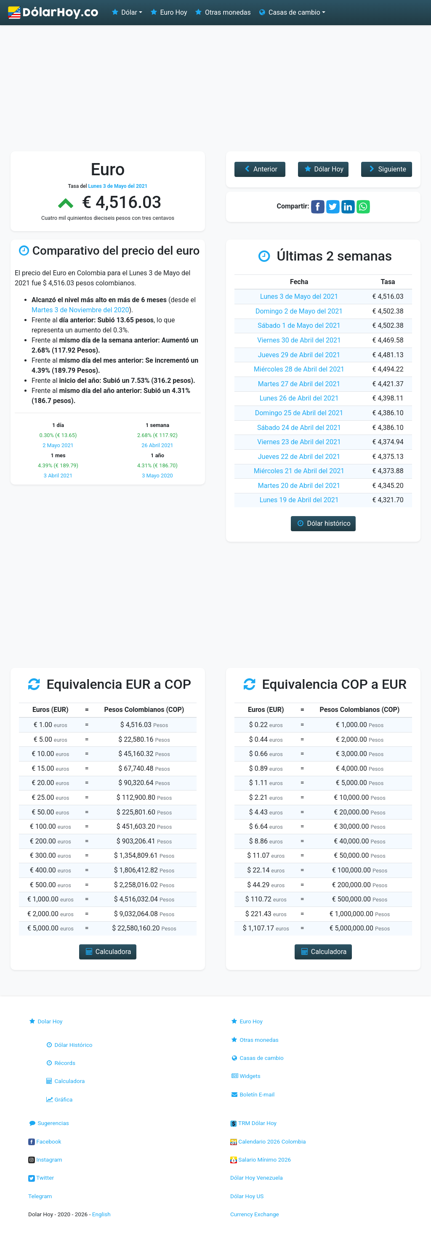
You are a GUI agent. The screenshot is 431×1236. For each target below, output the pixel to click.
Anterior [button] (259, 169)
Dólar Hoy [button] (323, 169)
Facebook (44, 1141)
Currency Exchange (254, 1214)
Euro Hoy (168, 12)
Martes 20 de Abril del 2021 (299, 486)
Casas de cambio (257, 1057)
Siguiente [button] (386, 169)
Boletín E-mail (252, 1094)
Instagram (45, 1159)
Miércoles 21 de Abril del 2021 (299, 471)
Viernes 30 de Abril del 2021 (299, 340)
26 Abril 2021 (157, 445)
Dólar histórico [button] (323, 523)
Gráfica (58, 1099)
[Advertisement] (215, 88)
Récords (60, 1062)
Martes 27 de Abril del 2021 (299, 384)
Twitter (41, 1177)
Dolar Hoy (45, 1021)
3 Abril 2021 (58, 475)
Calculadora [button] (107, 952)
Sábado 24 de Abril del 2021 (299, 428)
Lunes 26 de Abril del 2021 (299, 398)
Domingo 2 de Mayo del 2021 (299, 311)
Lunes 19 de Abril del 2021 (299, 500)
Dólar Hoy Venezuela (256, 1177)
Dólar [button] (123, 12)
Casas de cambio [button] (289, 12)
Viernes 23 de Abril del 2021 (299, 442)
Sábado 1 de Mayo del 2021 (299, 325)
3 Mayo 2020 (157, 475)
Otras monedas (222, 12)
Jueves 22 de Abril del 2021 (299, 457)
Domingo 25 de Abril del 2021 (299, 413)
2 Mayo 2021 (58, 445)
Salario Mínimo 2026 (260, 1159)
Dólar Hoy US (246, 1196)
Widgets (245, 1076)
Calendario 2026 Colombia (268, 1141)
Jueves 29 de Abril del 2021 (299, 355)
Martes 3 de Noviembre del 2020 (80, 310)
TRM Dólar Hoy (253, 1123)
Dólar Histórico (69, 1044)
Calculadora (65, 1081)
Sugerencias (48, 1123)
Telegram (40, 1196)
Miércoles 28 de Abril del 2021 (299, 369)
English (101, 1214)
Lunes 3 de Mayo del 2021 (299, 296)
